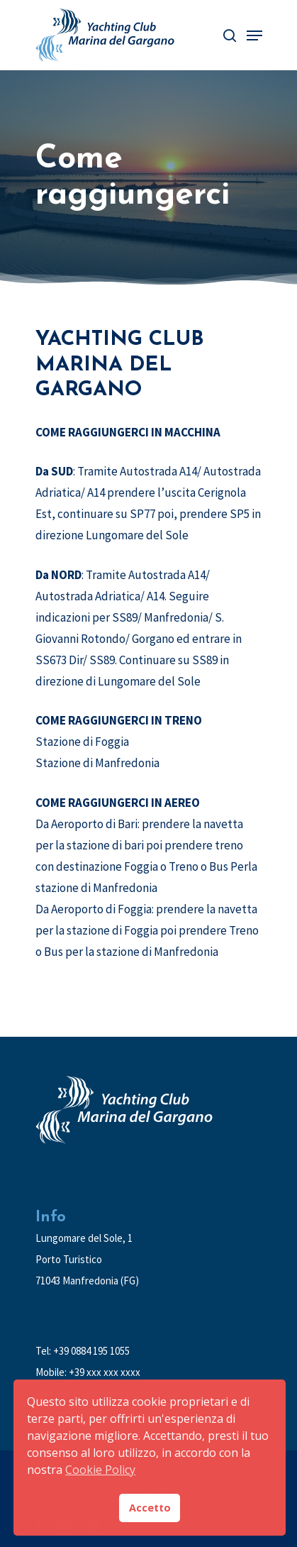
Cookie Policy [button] (100, 1469)
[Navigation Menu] (254, 35)
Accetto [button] (150, 1507)
